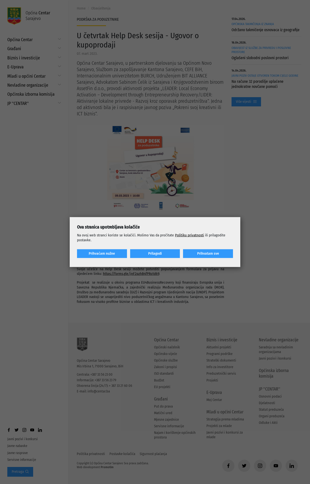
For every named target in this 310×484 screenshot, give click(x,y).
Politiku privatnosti (189, 235)
